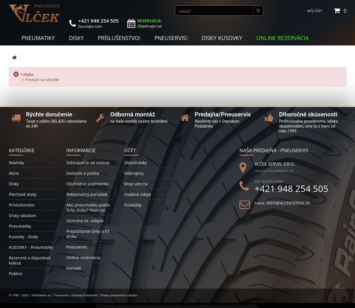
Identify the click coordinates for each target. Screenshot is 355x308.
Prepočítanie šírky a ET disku (88, 233)
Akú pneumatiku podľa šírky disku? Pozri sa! (88, 207)
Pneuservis (76, 247)
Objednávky (135, 162)
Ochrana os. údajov (85, 220)
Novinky (16, 162)
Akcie (14, 173)
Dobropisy (134, 173)
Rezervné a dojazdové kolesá (30, 260)
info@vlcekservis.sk (288, 203)
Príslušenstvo (21, 205)
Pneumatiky (20, 226)
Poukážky (133, 205)
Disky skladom (22, 215)
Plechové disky (23, 194)
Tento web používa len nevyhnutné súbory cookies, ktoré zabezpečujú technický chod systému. (177, 305)
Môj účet (314, 11)
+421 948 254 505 (291, 188)
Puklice (15, 273)
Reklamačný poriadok (86, 194)
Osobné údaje (137, 194)
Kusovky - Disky (23, 236)
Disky (14, 183)
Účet (130, 150)
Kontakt (73, 268)
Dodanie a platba (82, 173)
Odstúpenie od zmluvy (88, 162)
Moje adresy (136, 183)
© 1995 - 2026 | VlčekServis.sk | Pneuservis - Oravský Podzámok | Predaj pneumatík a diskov (73, 295)
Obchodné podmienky (87, 183)
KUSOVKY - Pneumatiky (31, 247)
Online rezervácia (83, 257)
